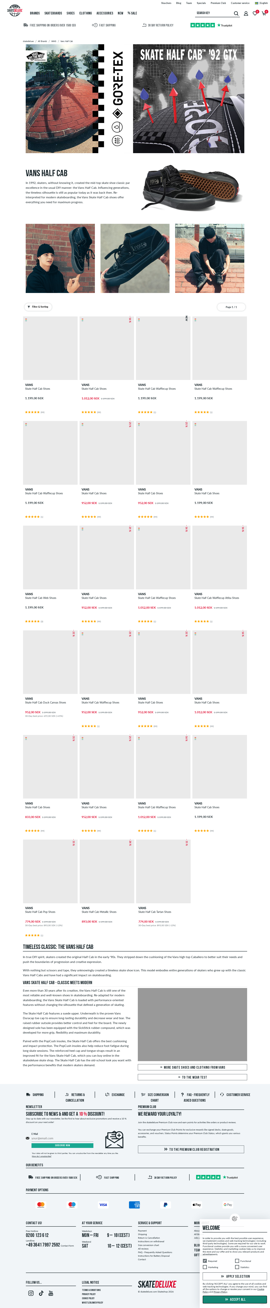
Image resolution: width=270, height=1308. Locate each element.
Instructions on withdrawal (151, 1241)
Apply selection (235, 1277)
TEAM (197, 1250)
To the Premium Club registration (191, 1149)
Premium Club (147, 1107)
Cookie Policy (88, 1298)
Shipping (35, 1095)
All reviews (143, 1248)
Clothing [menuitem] (85, 13)
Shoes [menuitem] (71, 13)
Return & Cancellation (149, 1237)
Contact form (67, 1245)
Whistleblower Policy (92, 1302)
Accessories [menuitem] (105, 13)
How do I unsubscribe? (41, 1156)
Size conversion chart (148, 1245)
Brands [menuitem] (35, 13)
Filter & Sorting (37, 307)
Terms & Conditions (91, 1290)
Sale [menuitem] (132, 13)
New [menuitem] (120, 13)
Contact (142, 1259)
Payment (142, 1230)
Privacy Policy (89, 1294)
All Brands (199, 1234)
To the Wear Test (192, 1078)
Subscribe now (62, 1145)
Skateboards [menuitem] (53, 13)
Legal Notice (90, 1283)
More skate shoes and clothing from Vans (192, 1068)
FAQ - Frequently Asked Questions (155, 1252)
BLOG (197, 1245)
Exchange (115, 1095)
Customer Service (235, 1095)
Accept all (235, 1300)
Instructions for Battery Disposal (154, 1255)
